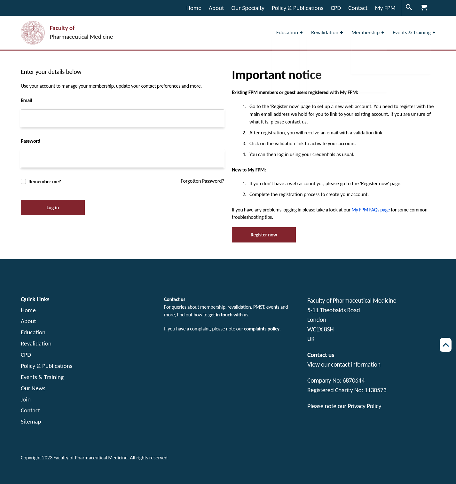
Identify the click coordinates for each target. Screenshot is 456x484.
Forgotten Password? (202, 181)
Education (33, 332)
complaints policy (261, 329)
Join (26, 399)
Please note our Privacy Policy (344, 406)
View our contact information (344, 364)
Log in (53, 207)
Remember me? (44, 182)
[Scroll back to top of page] (446, 345)
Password (30, 141)
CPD (26, 354)
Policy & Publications (46, 365)
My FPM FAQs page (370, 210)
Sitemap (31, 421)
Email (26, 100)
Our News (33, 388)
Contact (30, 410)
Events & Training (42, 377)
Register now (264, 235)
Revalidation (36, 343)
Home (28, 310)
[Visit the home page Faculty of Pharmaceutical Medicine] (67, 33)
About (28, 321)
